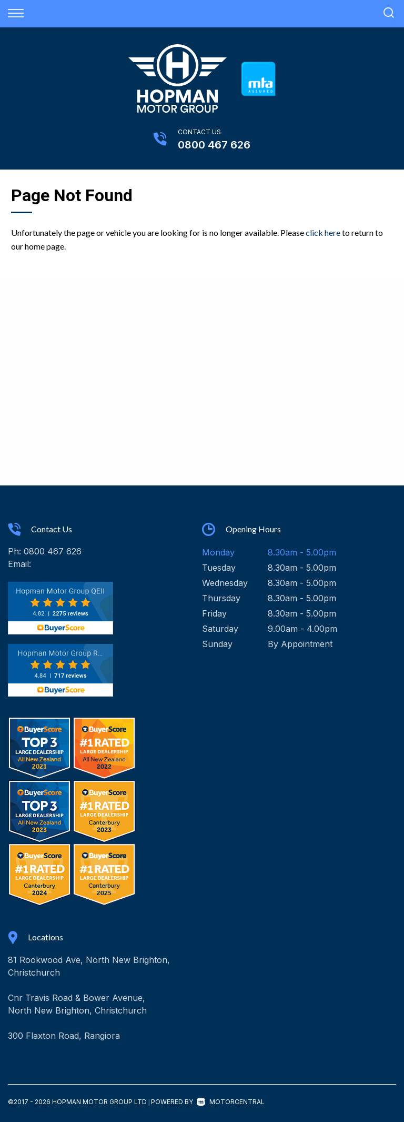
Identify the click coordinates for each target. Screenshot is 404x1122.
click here (323, 232)
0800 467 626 (214, 144)
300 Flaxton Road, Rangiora (64, 1035)
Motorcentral (231, 1102)
